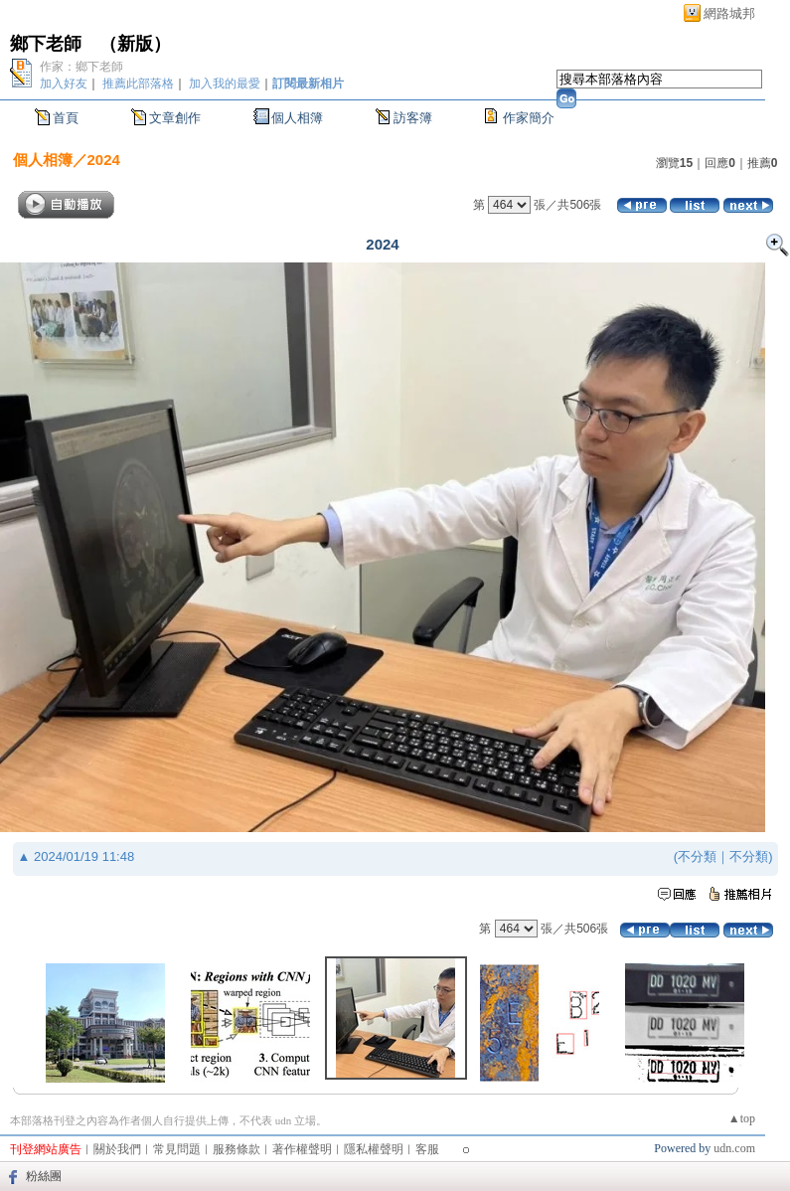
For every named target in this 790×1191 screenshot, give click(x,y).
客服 (427, 1149)
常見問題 (177, 1149)
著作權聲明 (302, 1149)
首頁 (66, 117)
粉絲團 (44, 1176)
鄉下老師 (45, 44)
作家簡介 (528, 117)
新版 (135, 44)
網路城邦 (729, 13)
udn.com (734, 1148)
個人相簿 (297, 117)
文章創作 (175, 117)
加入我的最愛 (224, 83)
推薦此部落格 (138, 83)
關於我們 (117, 1149)
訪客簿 (413, 117)
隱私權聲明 (373, 1149)
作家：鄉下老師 (81, 67)
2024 (103, 159)
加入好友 (63, 83)
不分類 (697, 856)
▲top (741, 1118)
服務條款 (236, 1149)
